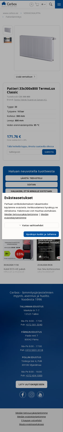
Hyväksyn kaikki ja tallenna (41, 234)
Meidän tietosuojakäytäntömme (21, 214)
